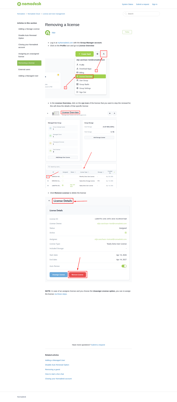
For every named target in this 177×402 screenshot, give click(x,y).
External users (24, 69)
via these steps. (60, 294)
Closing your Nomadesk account (28, 45)
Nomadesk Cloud (34, 14)
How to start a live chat (54, 374)
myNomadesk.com (65, 43)
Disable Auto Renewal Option (27, 36)
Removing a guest (52, 369)
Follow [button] (127, 32)
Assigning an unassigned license (28, 55)
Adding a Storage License (29, 29)
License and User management (54, 14)
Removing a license (26, 63)
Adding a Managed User (28, 76)
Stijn (53, 33)
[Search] (141, 13)
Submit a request (142, 4)
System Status (127, 4)
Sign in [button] (154, 4)
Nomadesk (21, 14)
